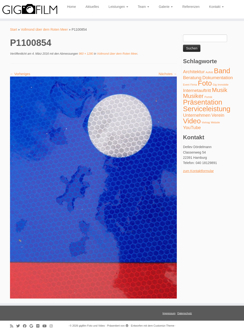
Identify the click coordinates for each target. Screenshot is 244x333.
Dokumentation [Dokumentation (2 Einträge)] (217, 77)
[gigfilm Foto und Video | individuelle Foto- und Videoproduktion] (28, 9)
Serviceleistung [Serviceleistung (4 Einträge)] (206, 109)
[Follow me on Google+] (33, 325)
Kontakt (216, 7)
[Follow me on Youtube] (46, 325)
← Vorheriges (20, 74)
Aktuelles (92, 7)
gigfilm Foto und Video (92, 325)
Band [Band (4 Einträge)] (222, 71)
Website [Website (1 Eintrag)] (215, 122)
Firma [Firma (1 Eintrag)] (193, 84)
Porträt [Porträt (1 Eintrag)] (208, 97)
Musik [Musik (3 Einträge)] (219, 90)
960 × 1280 (85, 53)
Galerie (166, 7)
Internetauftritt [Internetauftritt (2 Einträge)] (197, 90)
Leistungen (118, 7)
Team (143, 7)
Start (13, 29)
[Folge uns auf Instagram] (53, 325)
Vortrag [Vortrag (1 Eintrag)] (206, 122)
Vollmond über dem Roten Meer (44, 29)
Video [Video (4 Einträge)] (192, 121)
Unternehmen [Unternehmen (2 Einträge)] (196, 115)
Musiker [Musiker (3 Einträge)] (193, 96)
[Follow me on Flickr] (39, 325)
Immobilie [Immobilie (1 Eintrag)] (223, 84)
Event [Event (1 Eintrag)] (186, 84)
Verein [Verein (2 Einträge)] (217, 115)
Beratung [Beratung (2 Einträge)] (192, 77)
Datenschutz (184, 313)
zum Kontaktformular (198, 171)
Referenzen (190, 7)
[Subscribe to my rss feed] (13, 325)
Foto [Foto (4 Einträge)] (205, 83)
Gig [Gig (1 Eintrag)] (215, 84)
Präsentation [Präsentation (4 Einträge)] (202, 102)
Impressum (169, 313)
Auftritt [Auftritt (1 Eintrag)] (209, 72)
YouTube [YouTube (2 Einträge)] (192, 127)
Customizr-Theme (163, 325)
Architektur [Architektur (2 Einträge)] (194, 71)
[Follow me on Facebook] (26, 325)
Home (71, 7)
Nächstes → (168, 74)
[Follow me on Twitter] (19, 325)
